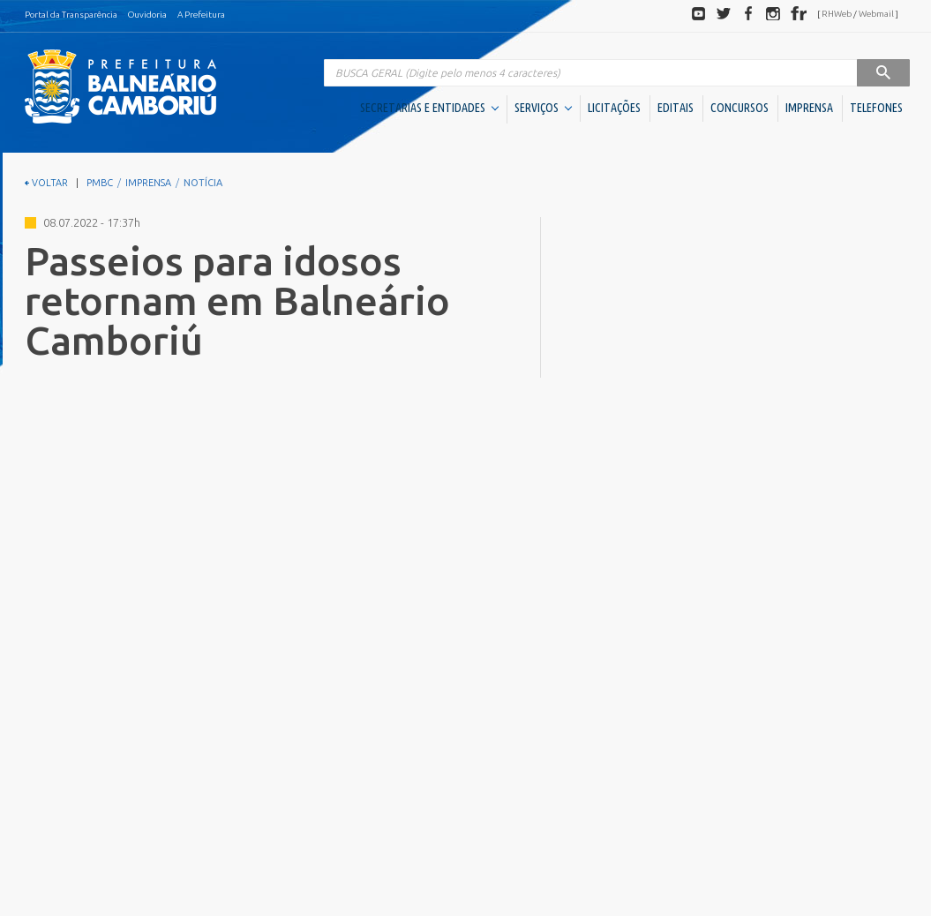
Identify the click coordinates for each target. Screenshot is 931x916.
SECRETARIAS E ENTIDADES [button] (429, 108)
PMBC (99, 182)
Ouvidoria (147, 14)
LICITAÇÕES (614, 108)
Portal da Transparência (71, 14)
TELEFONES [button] (876, 108)
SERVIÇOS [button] (543, 108)
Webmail (876, 14)
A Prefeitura (201, 14)
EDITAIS (675, 108)
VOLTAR (46, 182)
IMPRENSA (809, 108)
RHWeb (837, 14)
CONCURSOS (739, 108)
